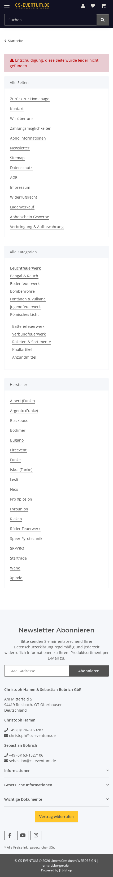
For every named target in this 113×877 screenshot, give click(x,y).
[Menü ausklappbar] (7, 3)
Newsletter (19, 147)
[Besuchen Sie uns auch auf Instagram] (36, 835)
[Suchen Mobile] (50, 20)
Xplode (16, 577)
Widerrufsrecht (23, 197)
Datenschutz (21, 167)
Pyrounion (19, 508)
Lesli (14, 479)
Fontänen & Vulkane (28, 298)
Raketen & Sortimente (31, 341)
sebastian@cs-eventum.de (32, 760)
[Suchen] (103, 20)
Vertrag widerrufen (56, 816)
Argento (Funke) (24, 410)
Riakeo (16, 518)
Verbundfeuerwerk (29, 334)
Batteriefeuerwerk (28, 326)
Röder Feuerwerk (25, 528)
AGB (14, 177)
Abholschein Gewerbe (29, 216)
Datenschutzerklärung (33, 646)
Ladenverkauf (22, 206)
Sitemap (17, 157)
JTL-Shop (65, 870)
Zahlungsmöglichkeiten (30, 128)
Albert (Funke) (22, 400)
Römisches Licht (24, 314)
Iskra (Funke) (21, 469)
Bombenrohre (22, 291)
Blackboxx (19, 420)
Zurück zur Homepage (29, 98)
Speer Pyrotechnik (26, 538)
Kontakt (17, 108)
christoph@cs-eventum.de (32, 735)
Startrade (18, 558)
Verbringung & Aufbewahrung (37, 226)
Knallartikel (22, 349)
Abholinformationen (28, 138)
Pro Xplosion (21, 499)
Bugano (17, 440)
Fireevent (18, 449)
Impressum (20, 187)
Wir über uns (21, 118)
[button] (83, 6)
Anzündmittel (24, 357)
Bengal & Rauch (24, 275)
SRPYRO (17, 548)
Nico (14, 489)
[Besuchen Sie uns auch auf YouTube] (22, 835)
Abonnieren (88, 670)
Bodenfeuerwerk (25, 283)
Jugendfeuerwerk (25, 306)
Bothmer (17, 430)
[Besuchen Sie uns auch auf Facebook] (9, 835)
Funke (15, 459)
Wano (15, 567)
